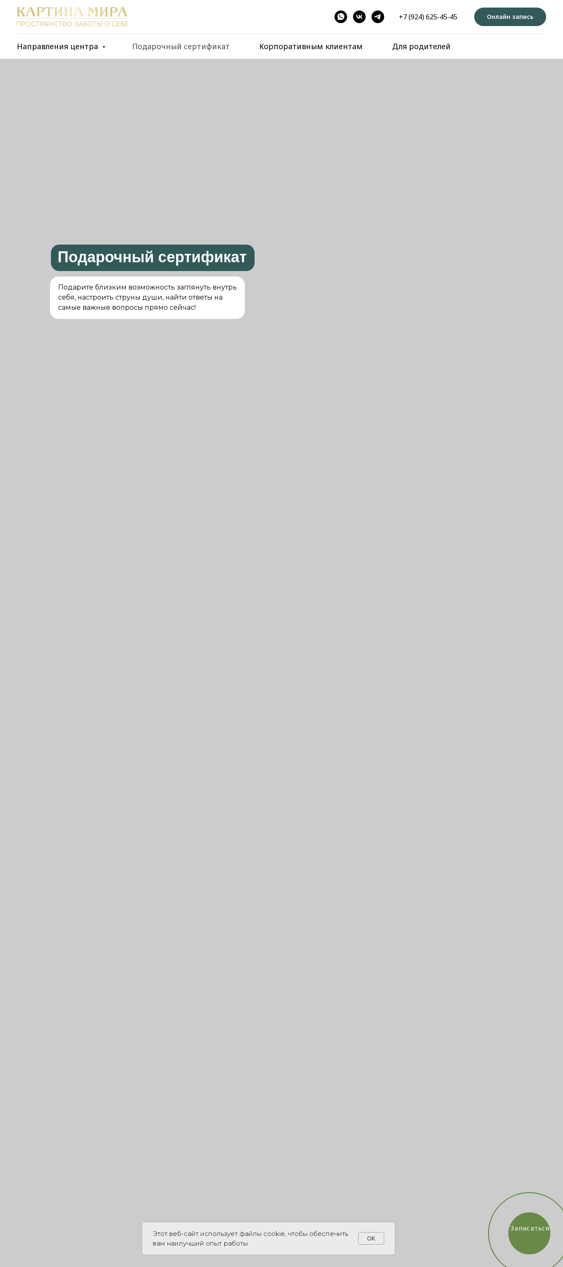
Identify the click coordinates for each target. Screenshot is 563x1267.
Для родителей (421, 46)
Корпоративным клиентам (311, 46)
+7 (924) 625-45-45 (428, 16)
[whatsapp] (341, 17)
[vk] (359, 17)
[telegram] (378, 17)
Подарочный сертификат (181, 46)
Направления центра (58, 46)
